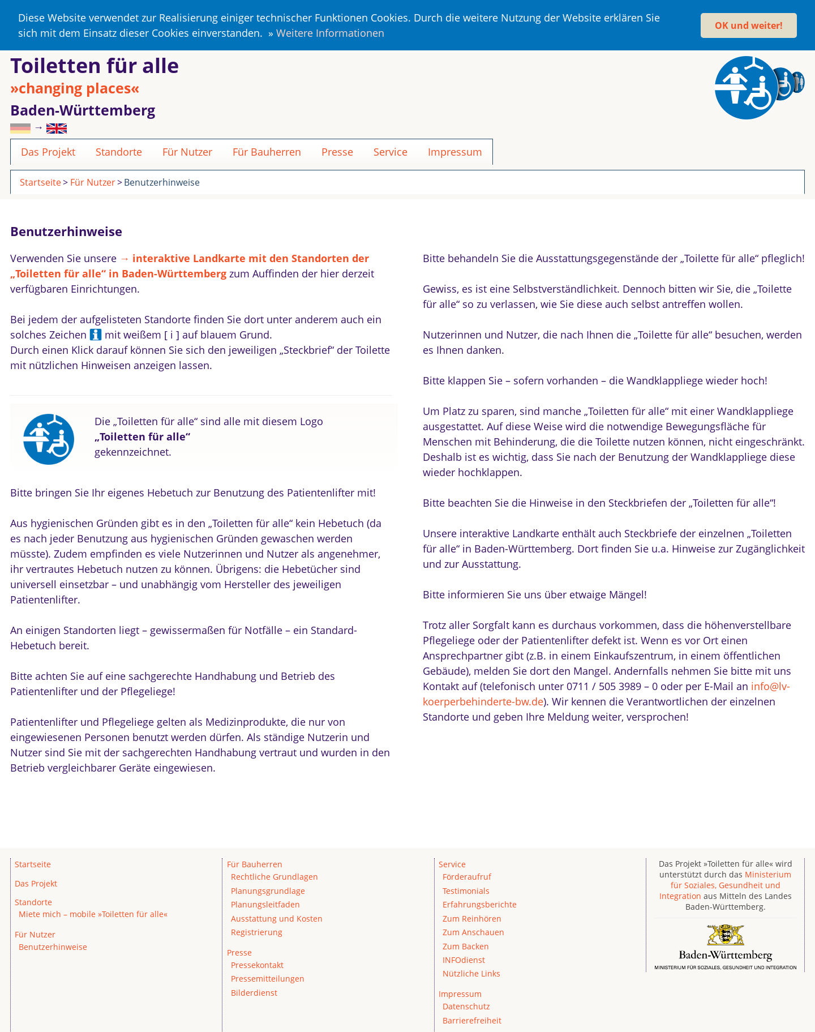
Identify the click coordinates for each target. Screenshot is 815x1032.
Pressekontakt (257, 963)
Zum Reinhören (472, 916)
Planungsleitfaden (265, 903)
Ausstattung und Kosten (277, 916)
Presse (337, 150)
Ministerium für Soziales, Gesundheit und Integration (725, 884)
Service (391, 150)
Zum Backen (466, 944)
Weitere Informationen (330, 33)
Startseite (40, 180)
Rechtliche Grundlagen (274, 875)
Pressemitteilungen (267, 977)
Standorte (119, 150)
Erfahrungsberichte (480, 903)
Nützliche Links (471, 972)
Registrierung (256, 931)
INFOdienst (464, 958)
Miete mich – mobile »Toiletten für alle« (93, 912)
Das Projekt (48, 150)
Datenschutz (466, 1005)
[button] (389, 35)
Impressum (455, 150)
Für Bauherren (267, 150)
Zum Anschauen (473, 931)
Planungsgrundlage (268, 889)
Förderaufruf (467, 875)
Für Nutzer (187, 150)
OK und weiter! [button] (749, 25)
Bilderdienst (254, 991)
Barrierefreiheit (472, 1018)
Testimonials (466, 889)
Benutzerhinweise (162, 180)
